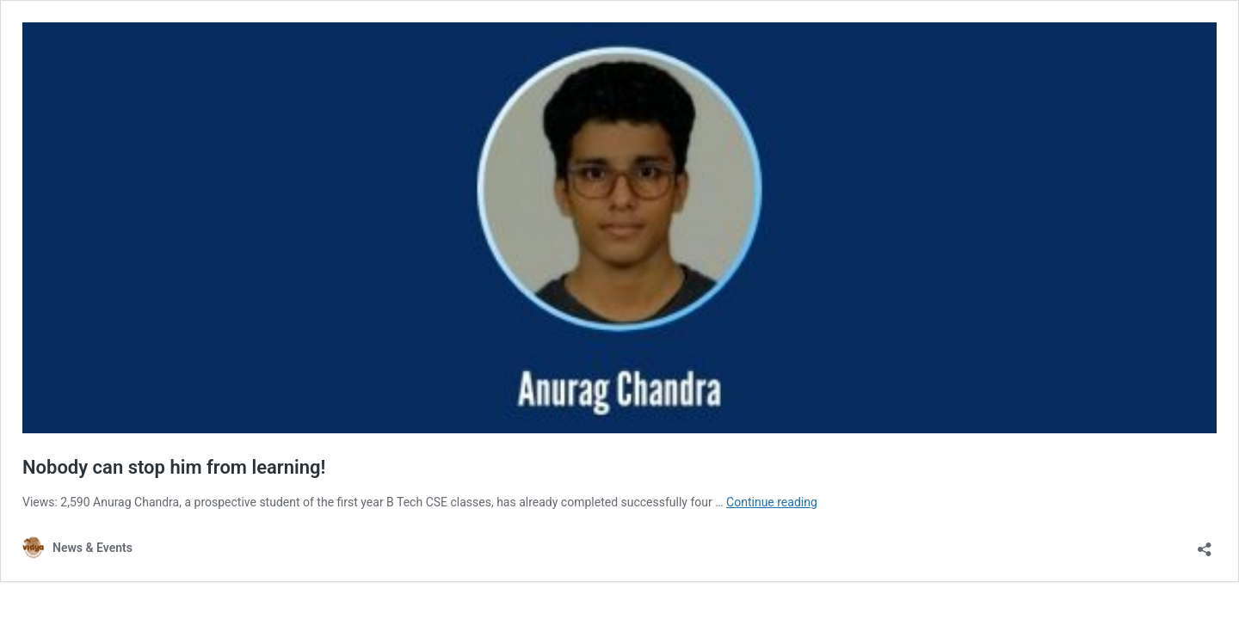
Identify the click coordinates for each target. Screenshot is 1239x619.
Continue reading (771, 502)
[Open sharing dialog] (1205, 543)
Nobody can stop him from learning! (173, 467)
